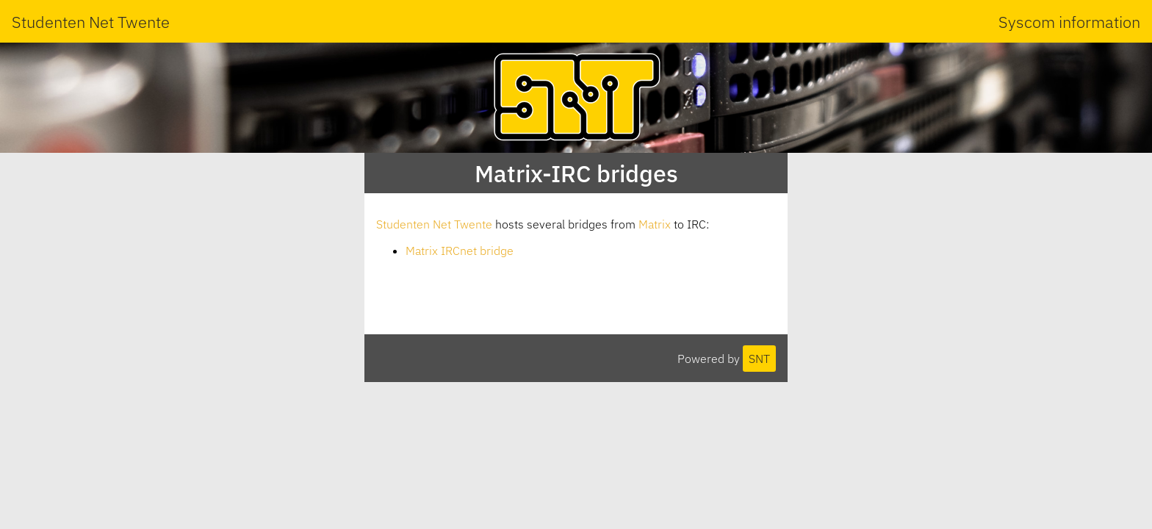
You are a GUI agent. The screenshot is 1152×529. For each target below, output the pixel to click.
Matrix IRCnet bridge (460, 250)
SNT (759, 358)
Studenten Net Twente (91, 21)
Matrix (654, 224)
